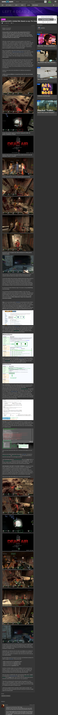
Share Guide (46, 19)
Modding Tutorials (6, 695)
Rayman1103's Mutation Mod (18, 51)
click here (18, 302)
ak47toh (43, 28)
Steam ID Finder (14, 391)
